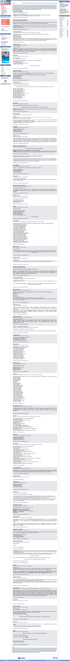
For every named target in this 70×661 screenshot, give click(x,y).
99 (53, 6)
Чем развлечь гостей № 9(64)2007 (22, 146)
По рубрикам (4, 21)
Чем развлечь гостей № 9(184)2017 (29, 278)
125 (54, 7)
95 (48, 6)
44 (26, 648)
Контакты (2, 13)
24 (46, 5)
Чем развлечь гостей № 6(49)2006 (26, 317)
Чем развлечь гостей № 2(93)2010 (21, 482)
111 (30, 7)
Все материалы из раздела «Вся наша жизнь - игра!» (4, 42)
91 (43, 6)
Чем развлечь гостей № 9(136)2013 (22, 631)
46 (29, 648)
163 (30, 9)
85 (34, 649)
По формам (3, 22)
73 (20, 6)
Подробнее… (64, 13)
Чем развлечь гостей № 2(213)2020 (21, 492)
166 (35, 9)
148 (49, 8)
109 (26, 7)
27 (50, 5)
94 (47, 6)
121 (47, 7)
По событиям (4, 24)
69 (15, 6)
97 (51, 6)
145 (44, 8)
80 (29, 6)
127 (13, 8)
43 (25, 648)
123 (50, 7)
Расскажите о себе (62, 8)
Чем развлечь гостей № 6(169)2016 (22, 103)
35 (15, 648)
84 (34, 6)
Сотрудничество (4, 10)
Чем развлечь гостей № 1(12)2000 (32, 327)
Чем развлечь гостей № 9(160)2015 (21, 45)
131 (20, 8)
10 (28, 5)
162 (28, 9)
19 (40, 5)
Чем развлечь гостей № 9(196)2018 (25, 435)
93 (46, 6)
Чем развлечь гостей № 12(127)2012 (22, 56)
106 (21, 7)
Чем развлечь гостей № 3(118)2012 (22, 83)
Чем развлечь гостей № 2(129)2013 (26, 517)
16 (36, 5)
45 (28, 648)
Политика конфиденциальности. (24, 660)
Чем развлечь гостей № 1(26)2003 (20, 363)
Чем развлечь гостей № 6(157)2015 (34, 32)
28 (51, 5)
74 (20, 649)
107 (23, 7)
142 (38, 8)
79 (28, 6)
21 (42, 5)
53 (38, 648)
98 (52, 6)
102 (15, 7)
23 (45, 5)
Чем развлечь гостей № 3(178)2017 (20, 247)
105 (20, 7)
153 (13, 9)
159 (23, 9)
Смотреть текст (16, 244)
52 (37, 648)
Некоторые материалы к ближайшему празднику (5, 38)
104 (18, 7)
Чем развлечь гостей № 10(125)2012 (26, 406)
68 (14, 6)
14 (33, 5)
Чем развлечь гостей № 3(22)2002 (25, 290)
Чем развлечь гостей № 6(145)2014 (21, 577)
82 (32, 6)
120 (45, 7)
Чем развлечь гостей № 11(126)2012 (34, 416)
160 (25, 9)
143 (40, 8)
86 (37, 6)
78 (27, 6)
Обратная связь (4, 14)
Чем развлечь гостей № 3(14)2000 (39, 221)
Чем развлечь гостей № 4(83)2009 (22, 207)
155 (16, 9)
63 (51, 648)
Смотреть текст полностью (18, 17)
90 (42, 6)
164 (32, 9)
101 (13, 7)
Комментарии (62, 3)
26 (49, 5)
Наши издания (3, 11)
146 (45, 8)
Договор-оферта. (6, 660)
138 (32, 8)
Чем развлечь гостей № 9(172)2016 (23, 127)
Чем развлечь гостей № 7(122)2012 (21, 305)
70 (16, 6)
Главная (2, 5)
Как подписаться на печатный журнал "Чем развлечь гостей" (5, 55)
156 (18, 9)
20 (41, 5)
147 (47, 8)
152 (55, 8)
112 (32, 7)
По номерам (3, 19)
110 (28, 7)
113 (33, 7)
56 (42, 648)
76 (24, 6)
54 (39, 648)
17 (37, 5)
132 (21, 8)
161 (26, 9)
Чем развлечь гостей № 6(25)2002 (22, 20)
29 (52, 5)
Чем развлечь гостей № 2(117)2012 (22, 12)
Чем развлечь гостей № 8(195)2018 (24, 186)
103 (16, 7)
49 (33, 648)
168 (38, 9)
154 (15, 9)
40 (21, 648)
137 (30, 8)
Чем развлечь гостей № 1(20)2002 (22, 71)
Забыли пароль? (3, 74)
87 (38, 6)
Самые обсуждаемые (5, 26)
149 (50, 8)
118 (42, 7)
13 (32, 5)
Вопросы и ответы (4, 12)
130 (18, 8)
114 (35, 7)
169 (40, 9)
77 (25, 6)
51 (35, 648)
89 (41, 6)
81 (30, 6)
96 (48, 649)
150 (52, 8)
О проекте (3, 9)
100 (55, 6)
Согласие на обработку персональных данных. (53, 660)
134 (25, 8)
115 (37, 7)
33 (12, 648)
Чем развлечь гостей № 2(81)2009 (20, 267)
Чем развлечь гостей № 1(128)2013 (24, 468)
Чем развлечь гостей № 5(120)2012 (22, 136)
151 (54, 8)
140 (35, 8)
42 (24, 648)
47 (30, 648)
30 (54, 5)
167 (37, 9)
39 (20, 648)
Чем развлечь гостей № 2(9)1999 (24, 156)
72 (19, 6)
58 (44, 648)
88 (39, 6)
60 (47, 648)
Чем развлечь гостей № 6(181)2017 (22, 258)
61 (48, 648)
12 (31, 5)
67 (56, 648)
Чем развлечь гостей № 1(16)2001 (22, 622)
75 (23, 6)
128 (15, 8)
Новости (2, 6)
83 (33, 6)
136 (28, 8)
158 (21, 9)
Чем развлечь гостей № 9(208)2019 (22, 196)
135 (26, 8)
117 (40, 7)
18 (38, 5)
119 (44, 7)
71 (18, 6)
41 (23, 648)
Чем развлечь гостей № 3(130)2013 (45, 588)
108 (25, 7)
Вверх (13, 646)
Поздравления (3, 45)
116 (38, 7)
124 (52, 7)
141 (37, 8)
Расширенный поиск (4, 30)
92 (43, 649)
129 (16, 8)
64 (52, 648)
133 (23, 8)
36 (16, 648)
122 (49, 7)
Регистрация (3, 72)
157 (20, 9)
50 (34, 648)
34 (14, 648)
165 (33, 9)
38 (19, 648)
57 (43, 648)
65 (53, 648)
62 (49, 648)
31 (55, 5)
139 (33, 8)
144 (42, 8)
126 (55, 7)
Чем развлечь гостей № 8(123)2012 (23, 335)
